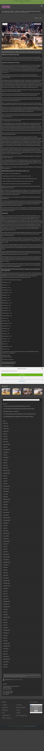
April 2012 (6, 640)
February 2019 (6, 512)
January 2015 (6, 598)
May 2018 (5, 528)
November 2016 (7, 557)
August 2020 (6, 491)
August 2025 (6, 431)
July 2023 (5, 454)
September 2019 (7, 499)
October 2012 (6, 632)
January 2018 (6, 536)
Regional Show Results (21, 707)
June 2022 (6, 460)
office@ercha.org (9, 692)
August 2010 (6, 661)
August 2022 (6, 457)
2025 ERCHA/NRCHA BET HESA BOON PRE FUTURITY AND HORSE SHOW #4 (18, 416)
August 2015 (6, 588)
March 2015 (6, 596)
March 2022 (6, 467)
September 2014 (7, 606)
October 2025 (6, 428)
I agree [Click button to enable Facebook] (36, 710)
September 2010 (7, 659)
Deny (22, 377)
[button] (42, 368)
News (3, 712)
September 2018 (7, 520)
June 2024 (6, 447)
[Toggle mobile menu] (41, 6)
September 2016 (7, 562)
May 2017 (5, 549)
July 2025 (5, 433)
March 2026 (6, 426)
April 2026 (6, 423)
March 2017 (6, 551)
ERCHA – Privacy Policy (6, 718)
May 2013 (5, 625)
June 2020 (6, 494)
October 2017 (6, 538)
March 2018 (6, 530)
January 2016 (6, 577)
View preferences (22, 381)
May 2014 (5, 611)
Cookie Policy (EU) (5, 715)
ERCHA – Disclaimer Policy (21, 715)
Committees (4, 704)
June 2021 (6, 478)
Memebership (5, 710)
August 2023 (6, 452)
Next (40, 18)
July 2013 (5, 619)
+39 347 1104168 (9, 691)
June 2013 (6, 622)
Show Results (19, 704)
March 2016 (6, 575)
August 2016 (6, 564)
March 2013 (6, 627)
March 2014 (6, 614)
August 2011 (6, 648)
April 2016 (6, 572)
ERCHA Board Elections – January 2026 (11, 411)
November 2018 (7, 517)
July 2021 (5, 475)
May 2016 (5, 570)
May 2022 (5, 462)
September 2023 (7, 449)
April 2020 (6, 496)
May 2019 (5, 507)
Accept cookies (22, 374)
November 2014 (7, 601)
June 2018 (6, 525)
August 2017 (6, 543)
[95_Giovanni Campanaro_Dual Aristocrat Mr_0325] (22, 36)
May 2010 (5, 666)
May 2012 (5, 638)
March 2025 (6, 441)
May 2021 (5, 481)
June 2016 (6, 567)
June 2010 (6, 664)
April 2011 (6, 653)
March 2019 (6, 509)
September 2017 (7, 541)
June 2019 (6, 504)
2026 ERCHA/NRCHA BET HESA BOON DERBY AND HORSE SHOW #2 (17, 406)
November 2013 (7, 617)
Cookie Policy (36, 709)
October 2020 (6, 488)
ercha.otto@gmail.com (27, 0)
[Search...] (21, 400)
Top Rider (18, 712)
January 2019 (6, 515)
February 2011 (6, 656)
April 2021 (6, 483)
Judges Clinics (5, 707)
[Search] (40, 400)
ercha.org (7, 694)
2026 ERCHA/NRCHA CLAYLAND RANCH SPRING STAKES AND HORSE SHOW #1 (19, 408)
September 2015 (7, 585)
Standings (18, 710)
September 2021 (7, 473)
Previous (36, 18)
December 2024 (7, 444)
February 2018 (6, 533)
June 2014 (6, 609)
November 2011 (7, 643)
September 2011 (7, 646)
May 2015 (5, 593)
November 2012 (7, 630)
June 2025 (6, 436)
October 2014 (6, 604)
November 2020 (7, 486)
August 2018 (6, 522)
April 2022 (6, 465)
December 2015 (7, 580)
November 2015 (7, 583)
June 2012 (6, 635)
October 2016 (6, 559)
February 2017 (6, 554)
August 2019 (6, 502)
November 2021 (7, 470)
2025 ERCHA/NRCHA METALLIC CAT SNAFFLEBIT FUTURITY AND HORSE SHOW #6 (20, 414)
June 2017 (6, 546)
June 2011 (6, 651)
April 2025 (6, 439)
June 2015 (6, 591)
